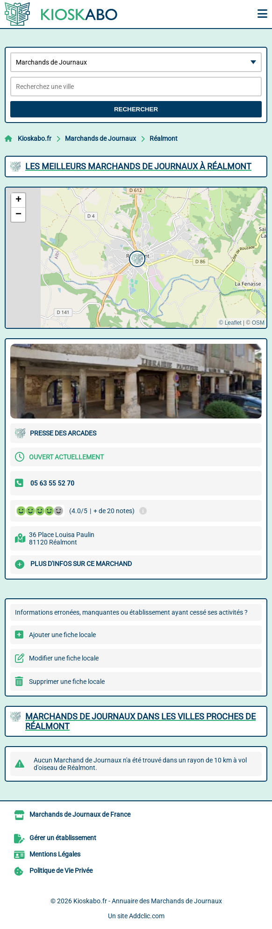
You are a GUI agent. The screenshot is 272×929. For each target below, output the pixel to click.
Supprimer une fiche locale (67, 681)
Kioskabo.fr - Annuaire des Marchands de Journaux (147, 901)
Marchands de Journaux (100, 138)
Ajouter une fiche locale (62, 635)
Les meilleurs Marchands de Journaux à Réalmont (138, 166)
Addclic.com (147, 916)
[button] (136, 258)
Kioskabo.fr (34, 138)
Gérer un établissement (62, 838)
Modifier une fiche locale (64, 658)
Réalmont (164, 138)
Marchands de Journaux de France (79, 814)
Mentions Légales (54, 854)
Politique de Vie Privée (61, 870)
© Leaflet (230, 322)
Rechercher (136, 109)
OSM (258, 322)
